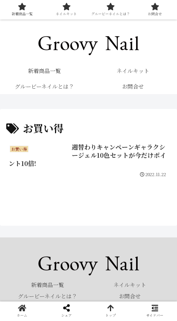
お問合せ (130, 296)
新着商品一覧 (47, 285)
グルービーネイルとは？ (47, 296)
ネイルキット (129, 285)
